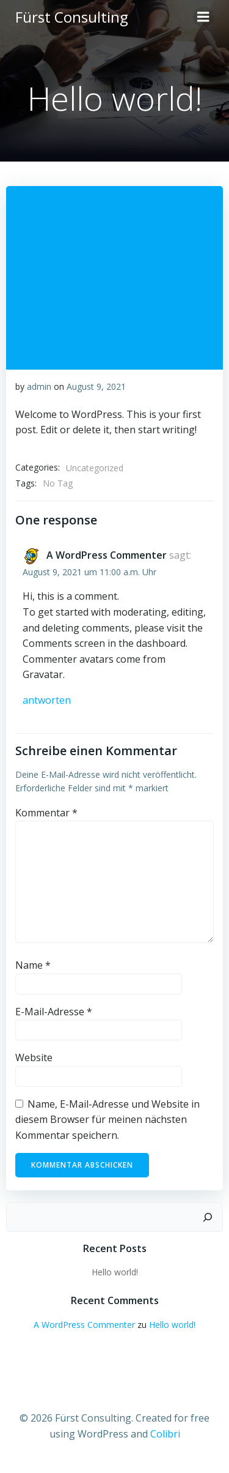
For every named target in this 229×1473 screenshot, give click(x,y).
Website (34, 1057)
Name (33, 965)
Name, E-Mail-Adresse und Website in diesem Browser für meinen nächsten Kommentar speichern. (107, 1119)
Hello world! (115, 1272)
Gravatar (43, 674)
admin (39, 386)
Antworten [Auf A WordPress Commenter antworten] (47, 700)
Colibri (165, 1434)
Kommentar (46, 812)
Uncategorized (94, 468)
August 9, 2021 (96, 386)
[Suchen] (207, 1217)
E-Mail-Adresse (53, 1011)
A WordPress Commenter (106, 555)
